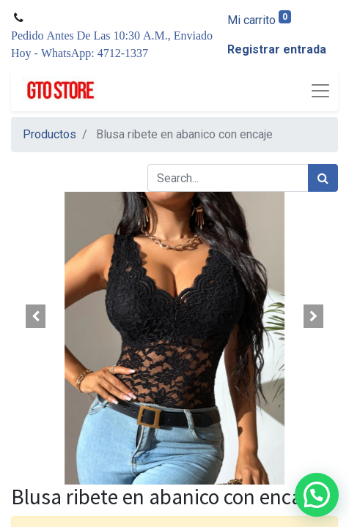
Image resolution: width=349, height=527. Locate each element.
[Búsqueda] (323, 178)
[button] (35, 316)
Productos (49, 134)
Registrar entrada (276, 49)
